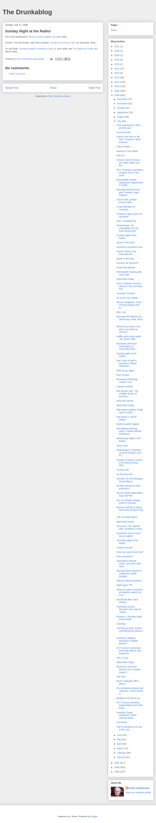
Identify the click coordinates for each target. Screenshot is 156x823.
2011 (117, 82)
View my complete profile (138, 792)
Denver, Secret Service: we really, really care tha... (128, 163)
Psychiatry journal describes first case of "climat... (129, 609)
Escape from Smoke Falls (63, 42)
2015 (117, 64)
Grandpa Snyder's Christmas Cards (36, 48)
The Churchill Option (127, 517)
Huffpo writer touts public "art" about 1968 (129, 337)
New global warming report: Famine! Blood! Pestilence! (129, 431)
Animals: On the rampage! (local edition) (130, 480)
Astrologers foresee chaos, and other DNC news (129, 564)
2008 (117, 95)
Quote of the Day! (125, 258)
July (119, 121)
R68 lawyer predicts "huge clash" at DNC (130, 411)
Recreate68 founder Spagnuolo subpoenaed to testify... (130, 182)
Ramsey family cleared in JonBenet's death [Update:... (129, 573)
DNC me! (121, 312)
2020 (117, 51)
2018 (117, 55)
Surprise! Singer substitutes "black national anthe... (126, 715)
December (122, 99)
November (122, 103)
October (121, 108)
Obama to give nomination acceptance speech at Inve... (130, 592)
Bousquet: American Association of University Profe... (127, 346)
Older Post (94, 87)
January (121, 757)
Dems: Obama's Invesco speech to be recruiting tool (129, 286)
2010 (117, 86)
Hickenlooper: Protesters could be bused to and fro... (129, 453)
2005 (117, 771)
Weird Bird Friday (125, 279)
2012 (117, 77)
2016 (117, 59)
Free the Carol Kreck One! (130, 552)
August (121, 117)
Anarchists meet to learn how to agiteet (129, 534)
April (119, 744)
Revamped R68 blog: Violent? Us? (127, 380)
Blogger (94, 816)
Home (53, 87)
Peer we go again (125, 370)
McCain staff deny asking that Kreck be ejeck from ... (130, 510)
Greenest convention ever (130, 247)
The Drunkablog (27, 12)
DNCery (121, 155)
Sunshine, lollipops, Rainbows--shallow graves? (127, 641)
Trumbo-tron (123, 470)
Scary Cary (122, 445)
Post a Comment (17, 73)
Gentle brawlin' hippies (128, 424)
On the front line (125, 474)
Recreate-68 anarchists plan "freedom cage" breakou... (128, 192)
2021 (117, 46)
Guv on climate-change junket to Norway (128, 501)
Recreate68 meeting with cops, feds (129, 273)
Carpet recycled (124, 547)
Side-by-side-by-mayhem (129, 580)
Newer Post (11, 87)
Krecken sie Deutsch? (128, 263)
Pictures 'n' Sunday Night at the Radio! (129, 618)
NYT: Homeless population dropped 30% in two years (130, 173)
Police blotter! (123, 146)
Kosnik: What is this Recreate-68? (126, 252)
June (120, 735)
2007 (117, 763)
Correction (122, 722)
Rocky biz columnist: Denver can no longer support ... (129, 669)
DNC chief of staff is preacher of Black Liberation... (127, 363)
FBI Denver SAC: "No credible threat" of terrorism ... (127, 394)
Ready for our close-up (128, 698)
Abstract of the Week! (127, 151)
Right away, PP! (125, 585)
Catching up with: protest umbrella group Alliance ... (130, 631)
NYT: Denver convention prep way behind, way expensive (129, 651)
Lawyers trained (125, 386)
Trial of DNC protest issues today (126, 201)
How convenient (125, 556)
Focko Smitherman (139, 788)
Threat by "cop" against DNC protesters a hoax (129, 527)
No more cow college (127, 297)
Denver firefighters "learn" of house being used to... (129, 305)
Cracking (121, 623)
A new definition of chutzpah (126, 208)
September (123, 112)
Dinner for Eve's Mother (40, 37)
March (120, 748)
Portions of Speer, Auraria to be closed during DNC (130, 463)
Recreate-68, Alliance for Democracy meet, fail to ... (130, 319)
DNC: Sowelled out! (126, 221)
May (119, 739)
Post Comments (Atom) (59, 96)
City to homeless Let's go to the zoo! (129, 728)
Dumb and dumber (126, 267)
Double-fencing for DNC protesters (129, 487)
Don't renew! (123, 375)
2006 (117, 767)
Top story (121, 676)
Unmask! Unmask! (126, 293)
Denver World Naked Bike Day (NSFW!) (130, 494)
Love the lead (123, 132)
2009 (117, 91)
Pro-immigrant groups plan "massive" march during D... (130, 691)
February (122, 752)
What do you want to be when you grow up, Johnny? (128, 329)
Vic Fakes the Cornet (83, 48)
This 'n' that (122, 658)
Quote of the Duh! (126, 242)
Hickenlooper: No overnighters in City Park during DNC (127, 228)
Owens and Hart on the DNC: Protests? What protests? (129, 139)
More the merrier (125, 400)
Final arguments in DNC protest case (129, 126)
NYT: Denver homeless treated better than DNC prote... (130, 705)
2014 (117, 68)
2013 (117, 73)
